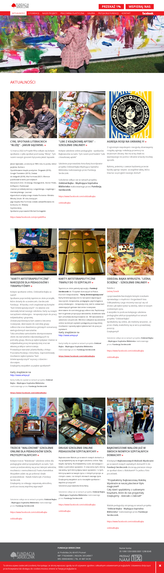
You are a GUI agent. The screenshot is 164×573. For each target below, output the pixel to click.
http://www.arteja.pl (19, 375)
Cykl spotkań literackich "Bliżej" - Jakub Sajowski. (28, 143)
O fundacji (33, 13)
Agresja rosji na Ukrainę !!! (127, 141)
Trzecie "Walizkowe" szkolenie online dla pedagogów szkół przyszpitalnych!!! (31, 451)
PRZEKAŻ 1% (111, 6)
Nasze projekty (49, 13)
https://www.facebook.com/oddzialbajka (77, 196)
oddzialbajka (64, 202)
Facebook (148, 13)
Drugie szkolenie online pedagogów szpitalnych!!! (78, 449)
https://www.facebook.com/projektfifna (28, 217)
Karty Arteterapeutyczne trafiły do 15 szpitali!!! (77, 280)
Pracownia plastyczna (72, 13)
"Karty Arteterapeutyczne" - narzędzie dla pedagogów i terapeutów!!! (30, 282)
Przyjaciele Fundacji (108, 13)
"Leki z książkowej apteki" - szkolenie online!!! (77, 143)
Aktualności (18, 13)
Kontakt (126, 13)
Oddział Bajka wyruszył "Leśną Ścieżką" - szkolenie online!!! (129, 280)
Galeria (91, 13)
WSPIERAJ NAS (140, 6)
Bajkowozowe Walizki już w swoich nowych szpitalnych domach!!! (127, 451)
